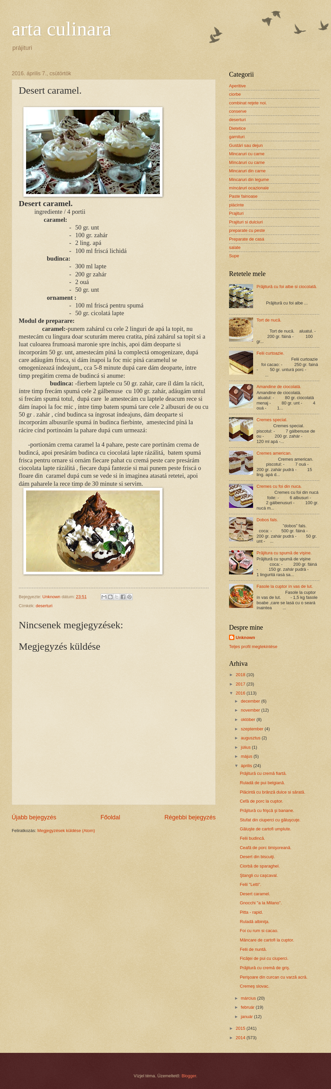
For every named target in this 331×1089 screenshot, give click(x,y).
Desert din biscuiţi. (257, 856)
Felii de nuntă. (253, 949)
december (251, 701)
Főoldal (110, 817)
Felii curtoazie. (270, 353)
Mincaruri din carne (247, 170)
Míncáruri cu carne (247, 162)
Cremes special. (271, 419)
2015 (241, 1028)
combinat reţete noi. (248, 102)
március (249, 998)
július (246, 747)
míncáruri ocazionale (249, 187)
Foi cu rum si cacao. (259, 930)
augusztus (251, 737)
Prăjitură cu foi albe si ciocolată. (286, 286)
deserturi (44, 605)
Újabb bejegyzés (34, 817)
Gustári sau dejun (246, 145)
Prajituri (236, 213)
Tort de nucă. (268, 320)
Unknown (245, 637)
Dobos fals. (267, 519)
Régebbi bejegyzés (190, 817)
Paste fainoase (243, 196)
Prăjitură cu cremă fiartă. (263, 773)
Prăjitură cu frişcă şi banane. (267, 810)
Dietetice (237, 128)
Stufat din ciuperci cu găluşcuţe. (270, 819)
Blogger (189, 1075)
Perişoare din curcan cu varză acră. (274, 977)
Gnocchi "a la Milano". (261, 902)
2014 (241, 1037)
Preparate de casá (246, 239)
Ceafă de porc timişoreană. (266, 847)
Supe (234, 255)
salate (234, 247)
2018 (241, 674)
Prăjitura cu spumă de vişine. (284, 552)
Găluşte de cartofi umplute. (265, 828)
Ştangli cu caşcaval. (259, 875)
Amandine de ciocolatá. (278, 386)
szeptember (252, 728)
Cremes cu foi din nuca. (279, 486)
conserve (237, 111)
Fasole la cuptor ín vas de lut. (284, 586)
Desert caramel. (255, 893)
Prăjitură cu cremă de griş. (265, 967)
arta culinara (61, 29)
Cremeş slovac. (254, 986)
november (251, 710)
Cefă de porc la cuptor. (261, 801)
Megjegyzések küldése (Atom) (66, 830)
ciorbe (235, 94)
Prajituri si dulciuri (246, 221)
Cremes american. (274, 453)
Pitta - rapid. (251, 912)
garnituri (237, 136)
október (248, 719)
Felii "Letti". (250, 884)
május (247, 756)
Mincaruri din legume (249, 179)
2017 (241, 684)
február (248, 1007)
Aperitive (237, 85)
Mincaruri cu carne (246, 153)
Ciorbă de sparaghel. (260, 866)
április (247, 765)
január (247, 1016)
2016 (241, 693)
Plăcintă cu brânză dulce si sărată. (272, 792)
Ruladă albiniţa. (254, 921)
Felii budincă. (252, 838)
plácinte (236, 204)
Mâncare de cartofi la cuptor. (267, 939)
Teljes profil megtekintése (253, 646)
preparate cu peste (247, 230)
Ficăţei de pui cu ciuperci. (264, 958)
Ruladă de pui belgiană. (262, 782)
